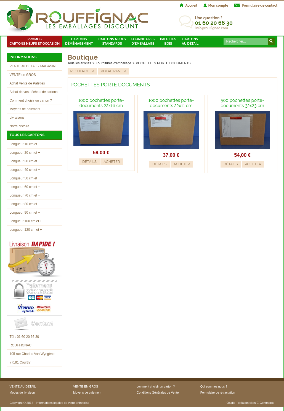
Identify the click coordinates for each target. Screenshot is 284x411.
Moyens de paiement (25, 109)
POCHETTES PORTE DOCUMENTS (163, 63)
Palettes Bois (168, 41)
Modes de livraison (22, 392)
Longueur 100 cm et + (26, 221)
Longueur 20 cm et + (25, 153)
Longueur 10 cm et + (25, 144)
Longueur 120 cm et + (26, 230)
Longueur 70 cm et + (25, 195)
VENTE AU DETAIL (23, 386)
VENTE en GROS (23, 75)
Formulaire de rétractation (217, 392)
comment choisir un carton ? (156, 386)
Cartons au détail (190, 41)
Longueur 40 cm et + (25, 170)
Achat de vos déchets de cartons (34, 92)
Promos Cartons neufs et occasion (35, 41)
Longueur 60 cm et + (25, 187)
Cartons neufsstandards (112, 41)
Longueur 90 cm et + (25, 212)
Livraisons (17, 118)
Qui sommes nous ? (213, 386)
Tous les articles (79, 63)
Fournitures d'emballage (143, 41)
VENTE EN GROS (85, 386)
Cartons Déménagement (79, 41)
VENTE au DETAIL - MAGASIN (33, 66)
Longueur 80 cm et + (25, 204)
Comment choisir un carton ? (31, 100)
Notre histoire (19, 126)
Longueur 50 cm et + (25, 178)
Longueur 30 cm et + (25, 161)
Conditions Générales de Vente (158, 392)
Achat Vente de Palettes (27, 83)
